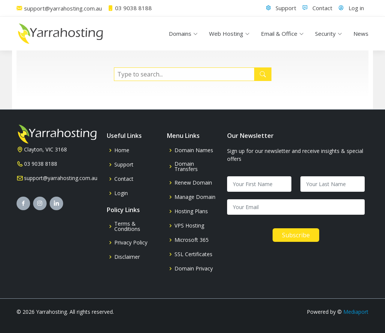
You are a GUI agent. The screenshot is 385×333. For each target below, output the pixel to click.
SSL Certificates (193, 254)
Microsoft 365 (191, 240)
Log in (356, 8)
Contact (322, 8)
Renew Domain (193, 182)
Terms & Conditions (127, 226)
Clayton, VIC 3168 (45, 149)
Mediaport (355, 311)
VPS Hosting (189, 225)
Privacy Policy (130, 242)
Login (121, 193)
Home (121, 150)
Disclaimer (127, 257)
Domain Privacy (193, 268)
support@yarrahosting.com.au (60, 178)
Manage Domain (194, 197)
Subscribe (296, 235)
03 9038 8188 (40, 163)
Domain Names (193, 150)
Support (286, 8)
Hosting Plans (191, 211)
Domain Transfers (186, 166)
